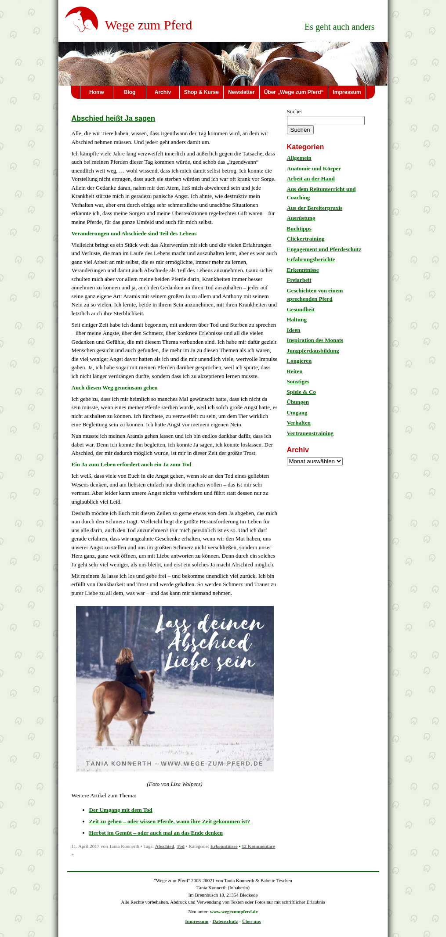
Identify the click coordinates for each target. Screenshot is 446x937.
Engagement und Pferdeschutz (324, 249)
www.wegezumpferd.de (234, 911)
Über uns (251, 921)
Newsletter (241, 92)
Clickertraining (306, 238)
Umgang (297, 412)
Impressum (347, 92)
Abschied (164, 846)
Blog (130, 92)
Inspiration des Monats (315, 340)
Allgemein (299, 158)
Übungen (298, 402)
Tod (181, 846)
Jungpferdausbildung (313, 350)
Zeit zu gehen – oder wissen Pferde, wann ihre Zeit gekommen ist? (169, 821)
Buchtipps (299, 228)
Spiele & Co (301, 392)
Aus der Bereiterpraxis (315, 208)
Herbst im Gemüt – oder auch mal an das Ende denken (156, 832)
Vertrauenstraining (310, 433)
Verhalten (299, 422)
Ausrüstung (301, 218)
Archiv (163, 92)
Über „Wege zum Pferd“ (294, 92)
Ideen (294, 330)
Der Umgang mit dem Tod (120, 810)
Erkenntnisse (224, 846)
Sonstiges (298, 381)
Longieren (299, 360)
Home (96, 92)
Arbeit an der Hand (311, 178)
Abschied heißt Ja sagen (114, 118)
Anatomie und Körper (314, 168)
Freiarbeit (299, 280)
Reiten (295, 371)
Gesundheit (301, 309)
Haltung (297, 319)
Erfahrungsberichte (311, 259)
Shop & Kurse (201, 92)
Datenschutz (225, 921)
